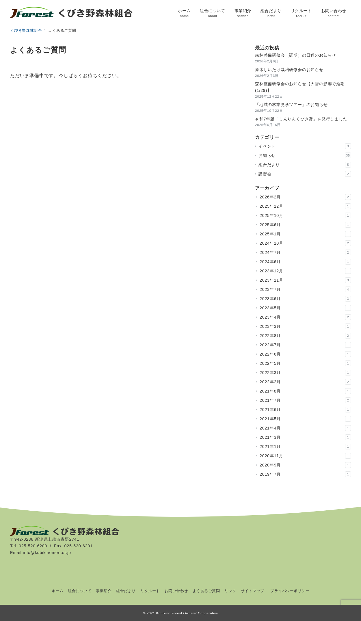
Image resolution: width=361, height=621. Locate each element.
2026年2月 (305, 197)
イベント (304, 146)
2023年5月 (305, 308)
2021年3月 (305, 437)
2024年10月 (305, 243)
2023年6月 (305, 299)
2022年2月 (305, 382)
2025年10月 (305, 215)
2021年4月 (305, 428)
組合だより (304, 165)
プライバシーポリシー (289, 591)
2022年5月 (305, 363)
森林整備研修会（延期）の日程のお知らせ (295, 55)
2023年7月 (305, 289)
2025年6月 (305, 225)
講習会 (304, 174)
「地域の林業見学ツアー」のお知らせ (291, 104)
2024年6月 (305, 262)
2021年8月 (305, 391)
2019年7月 (305, 474)
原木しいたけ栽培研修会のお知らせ (289, 69)
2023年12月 (305, 271)
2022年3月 (305, 372)
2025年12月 (305, 206)
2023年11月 (305, 280)
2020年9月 (305, 465)
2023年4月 (305, 317)
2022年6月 (305, 354)
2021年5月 (305, 419)
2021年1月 (305, 446)
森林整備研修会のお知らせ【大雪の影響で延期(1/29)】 (300, 87)
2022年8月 (305, 336)
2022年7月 (305, 345)
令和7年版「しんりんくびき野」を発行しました (301, 119)
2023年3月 (305, 326)
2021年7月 (305, 400)
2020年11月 (305, 456)
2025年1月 (305, 234)
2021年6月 (305, 409)
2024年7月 (305, 252)
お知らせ (304, 155)
